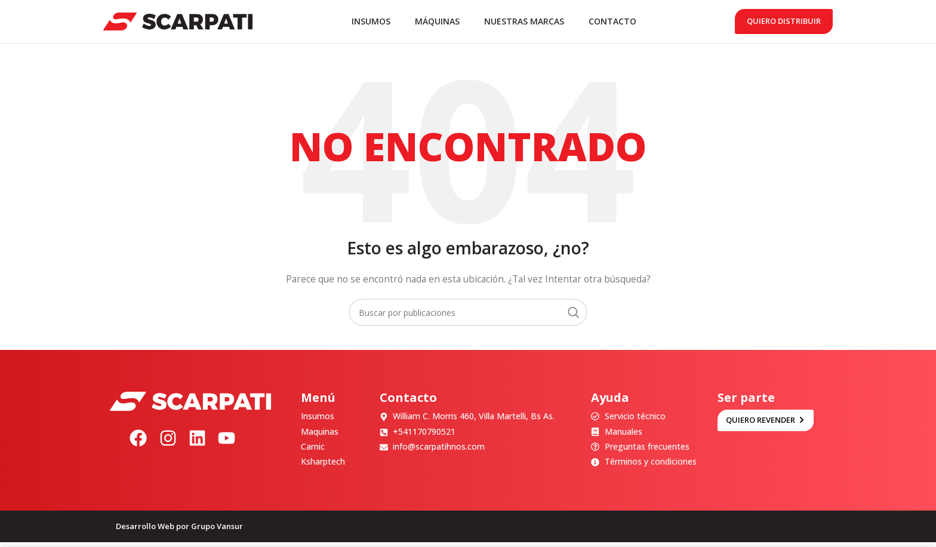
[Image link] (190, 405)
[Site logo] (178, 23)
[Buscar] (468, 317)
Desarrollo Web (145, 531)
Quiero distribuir (784, 23)
